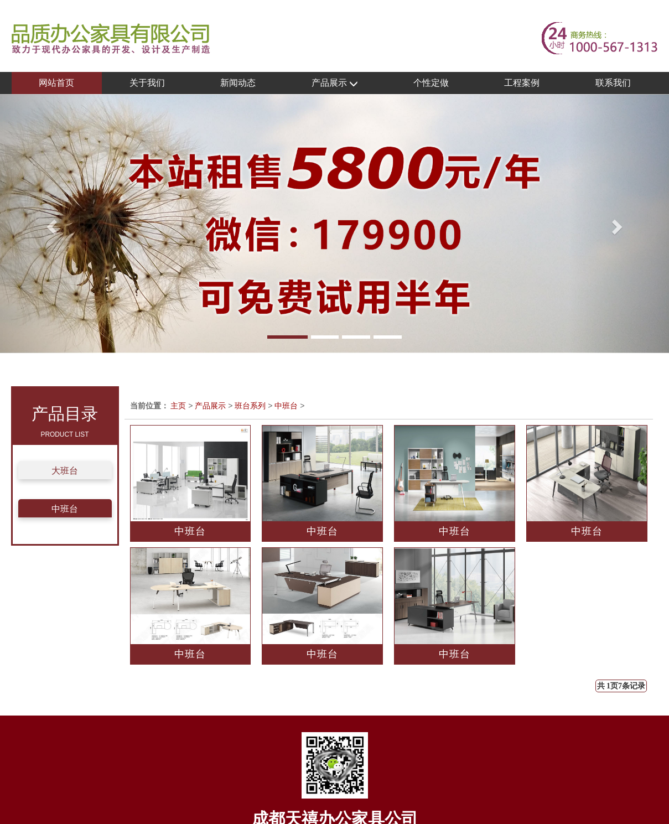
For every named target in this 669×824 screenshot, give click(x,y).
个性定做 (431, 82)
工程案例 (522, 82)
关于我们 (147, 82)
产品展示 (335, 83)
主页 (178, 405)
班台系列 (250, 405)
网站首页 (56, 82)
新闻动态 (238, 82)
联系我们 (613, 82)
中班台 (64, 509)
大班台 (64, 470)
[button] (50, 223)
